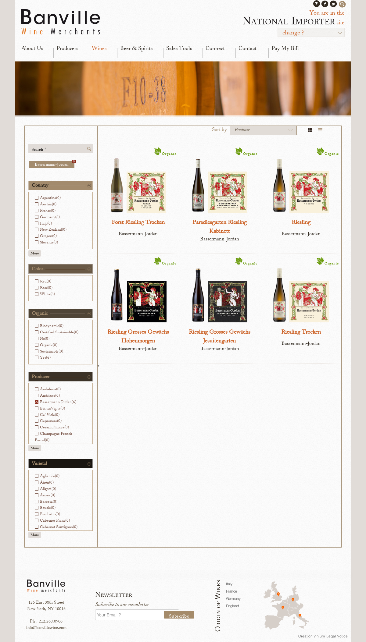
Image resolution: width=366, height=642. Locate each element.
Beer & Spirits (136, 49)
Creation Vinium (311, 636)
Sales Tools (179, 49)
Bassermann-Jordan (54, 164)
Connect (215, 49)
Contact (248, 49)
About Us (32, 49)
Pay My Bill (285, 49)
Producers (67, 49)
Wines (99, 49)
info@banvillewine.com (46, 628)
